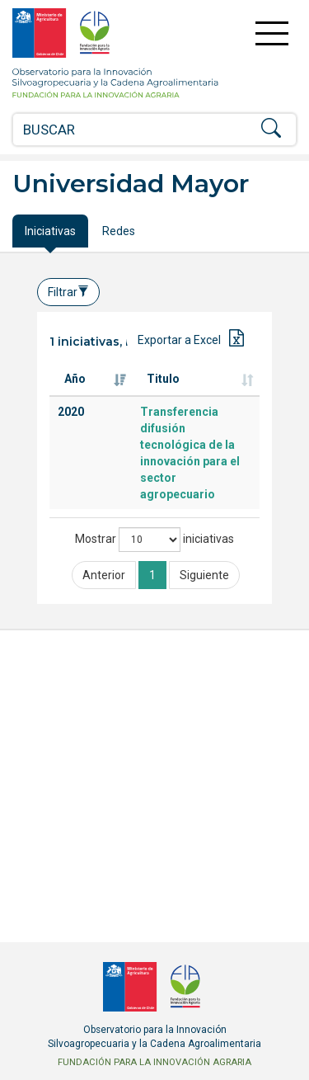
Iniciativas (50, 231)
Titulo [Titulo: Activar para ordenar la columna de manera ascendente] (163, 378)
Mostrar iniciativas (154, 539)
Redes (118, 231)
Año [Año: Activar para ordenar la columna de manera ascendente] (75, 378)
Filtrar (68, 292)
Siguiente (204, 575)
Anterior (103, 575)
